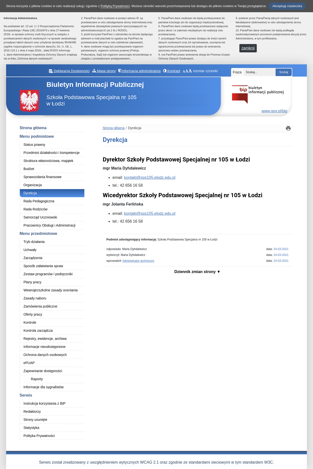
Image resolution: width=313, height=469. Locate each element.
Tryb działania (34, 242)
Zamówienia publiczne (40, 306)
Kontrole (29, 322)
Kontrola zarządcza (38, 330)
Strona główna (33, 128)
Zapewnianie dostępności (42, 371)
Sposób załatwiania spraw (43, 266)
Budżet (28, 169)
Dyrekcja (30, 193)
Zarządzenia (32, 258)
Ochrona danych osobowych (45, 355)
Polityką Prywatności (115, 6)
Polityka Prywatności (39, 436)
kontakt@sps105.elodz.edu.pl (149, 177)
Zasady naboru (34, 298)
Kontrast (171, 71)
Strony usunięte (35, 420)
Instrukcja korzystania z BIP (44, 403)
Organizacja (32, 185)
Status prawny (34, 145)
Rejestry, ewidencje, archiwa (45, 339)
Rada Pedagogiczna (38, 201)
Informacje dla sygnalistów (43, 387)
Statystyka (31, 428)
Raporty (37, 379)
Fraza (237, 72)
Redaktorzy (32, 411)
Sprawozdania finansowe (42, 177)
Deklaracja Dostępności (69, 71)
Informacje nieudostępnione (44, 347)
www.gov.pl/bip (274, 111)
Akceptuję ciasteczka (287, 6)
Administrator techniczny (138, 261)
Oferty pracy (32, 314)
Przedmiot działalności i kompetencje (51, 153)
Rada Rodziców (35, 209)
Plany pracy (32, 282)
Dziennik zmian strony (195, 272)
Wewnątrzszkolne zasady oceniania (50, 290)
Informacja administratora (139, 71)
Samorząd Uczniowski (40, 217)
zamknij (248, 48)
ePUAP (29, 363)
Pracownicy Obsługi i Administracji (49, 225)
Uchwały (29, 250)
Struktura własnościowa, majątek (48, 161)
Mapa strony (104, 71)
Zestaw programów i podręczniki (48, 274)
